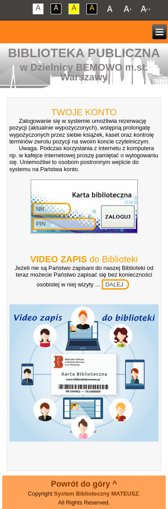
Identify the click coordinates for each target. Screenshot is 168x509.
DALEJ (114, 284)
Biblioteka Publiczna (84, 53)
